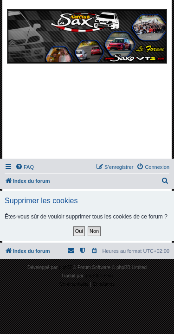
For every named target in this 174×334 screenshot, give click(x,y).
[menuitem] (24, 167)
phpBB (66, 267)
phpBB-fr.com (99, 275)
